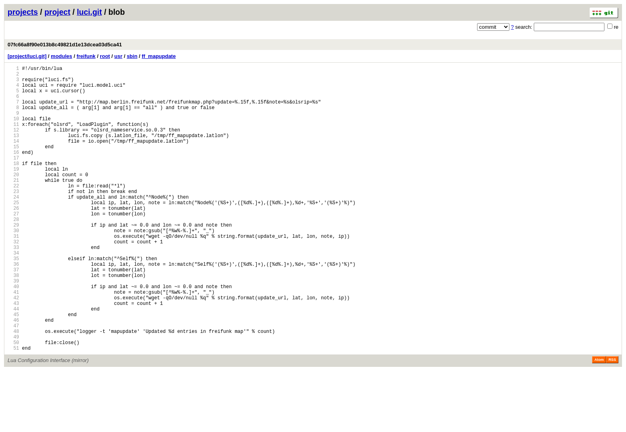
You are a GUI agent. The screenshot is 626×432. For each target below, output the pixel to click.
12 (13, 144)
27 (13, 246)
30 (13, 266)
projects (23, 12)
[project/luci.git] (27, 56)
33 (13, 286)
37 (13, 314)
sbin (132, 56)
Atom (599, 421)
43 (13, 354)
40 (13, 334)
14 (13, 157)
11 (13, 137)
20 (13, 198)
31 (13, 273)
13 (13, 150)
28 (13, 252)
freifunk (86, 56)
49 (13, 395)
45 (13, 368)
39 (13, 327)
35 (13, 300)
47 (13, 381)
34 (13, 293)
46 (13, 375)
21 (13, 205)
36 (13, 307)
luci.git (89, 12)
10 (13, 130)
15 (13, 164)
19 (13, 191)
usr (118, 56)
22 (13, 212)
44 (13, 361)
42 (13, 347)
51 (13, 409)
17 (13, 178)
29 (13, 259)
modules (61, 56)
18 (13, 184)
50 (13, 402)
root (105, 56)
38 (13, 320)
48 (13, 388)
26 (13, 239)
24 (13, 225)
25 (13, 232)
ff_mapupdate (159, 56)
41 (13, 341)
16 (13, 171)
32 (13, 280)
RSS (612, 421)
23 (13, 218)
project (57, 12)
